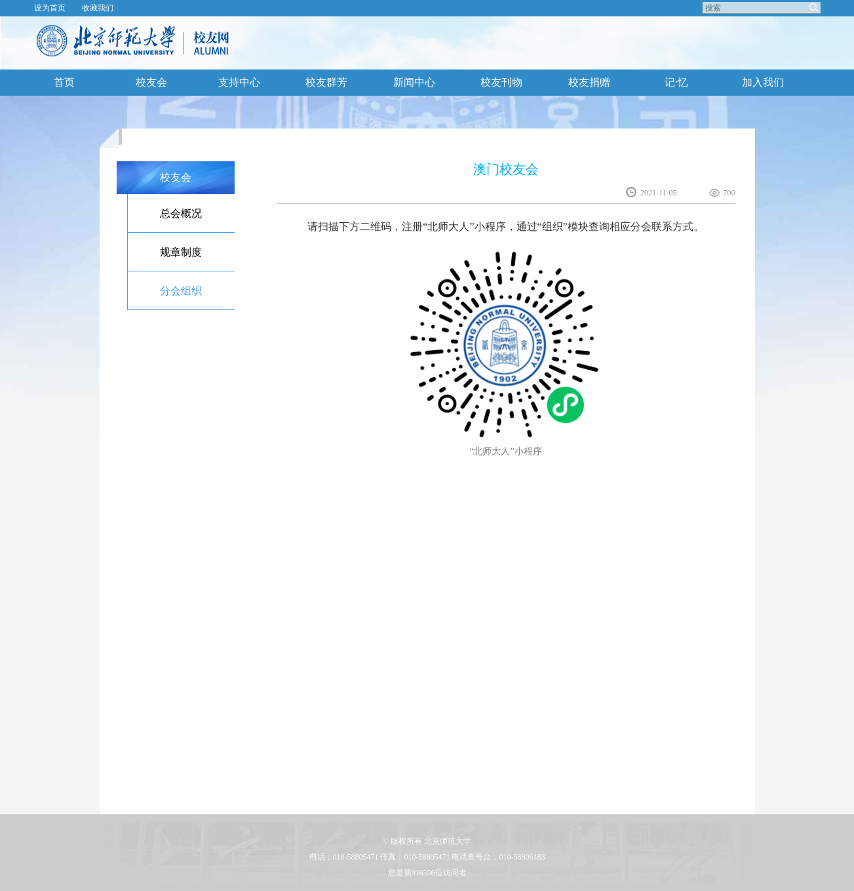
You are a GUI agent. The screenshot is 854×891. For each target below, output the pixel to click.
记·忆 (676, 82)
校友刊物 (501, 82)
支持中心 (239, 82)
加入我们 (763, 82)
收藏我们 (97, 7)
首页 (64, 82)
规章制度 (181, 252)
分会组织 (181, 290)
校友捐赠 (589, 82)
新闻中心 (414, 82)
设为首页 (50, 7)
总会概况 (181, 213)
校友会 (151, 82)
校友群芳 (326, 82)
